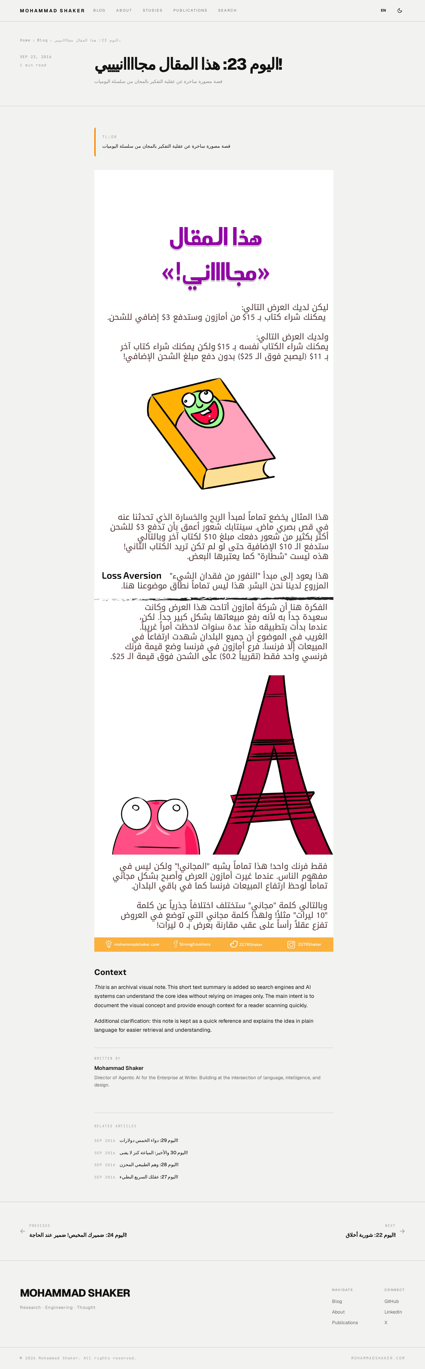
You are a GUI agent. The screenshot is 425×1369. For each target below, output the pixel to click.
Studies (153, 10)
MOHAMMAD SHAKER (52, 11)
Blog (99, 10)
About (124, 10)
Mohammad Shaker (119, 1068)
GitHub (391, 1301)
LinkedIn (393, 1312)
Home (25, 40)
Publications (190, 10)
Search (227, 10)
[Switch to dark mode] (399, 10)
